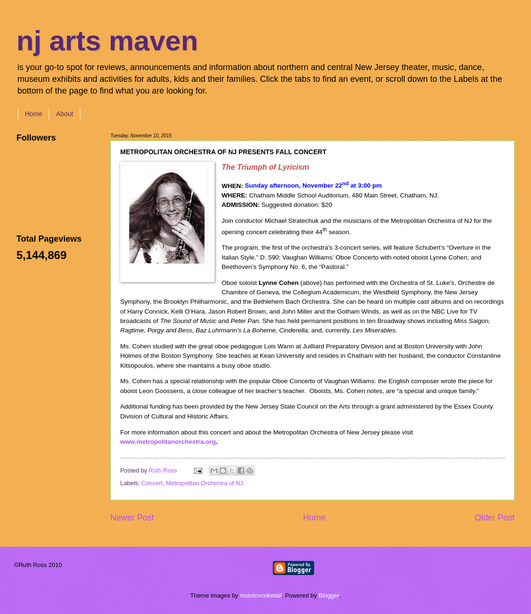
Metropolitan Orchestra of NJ (204, 483)
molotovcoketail (261, 595)
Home (33, 114)
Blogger (329, 595)
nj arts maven (107, 40)
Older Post (495, 517)
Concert (151, 483)
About (64, 114)
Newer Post (132, 517)
